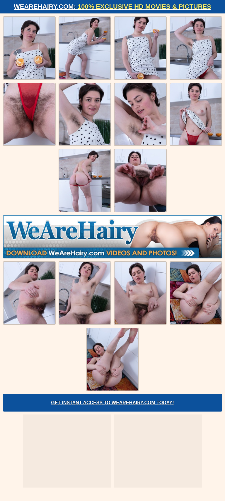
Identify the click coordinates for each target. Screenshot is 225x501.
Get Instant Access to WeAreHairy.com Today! (112, 402)
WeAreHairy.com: (112, 6)
